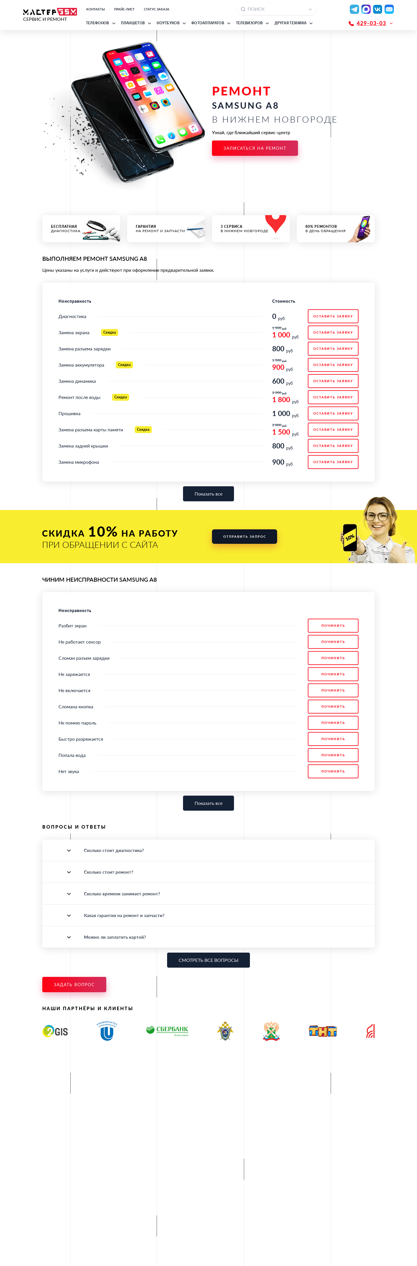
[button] (101, 23)
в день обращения (336, 228)
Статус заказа (156, 9)
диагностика (81, 228)
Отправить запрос (244, 536)
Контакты (95, 9)
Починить (333, 625)
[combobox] (276, 9)
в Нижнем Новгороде (251, 228)
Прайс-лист (124, 9)
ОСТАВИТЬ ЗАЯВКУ (333, 316)
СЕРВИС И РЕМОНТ (50, 15)
